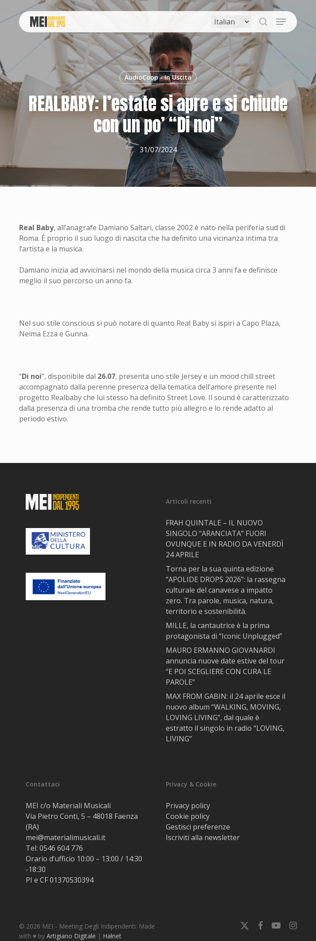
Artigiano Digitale (71, 936)
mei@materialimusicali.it (65, 837)
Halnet (112, 936)
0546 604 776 (61, 848)
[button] (281, 21)
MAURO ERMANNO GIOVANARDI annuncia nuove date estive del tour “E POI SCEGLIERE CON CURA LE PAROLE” (225, 666)
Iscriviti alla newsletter (203, 837)
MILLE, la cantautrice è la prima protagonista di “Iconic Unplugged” (224, 631)
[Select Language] (231, 21)
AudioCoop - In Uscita (158, 77)
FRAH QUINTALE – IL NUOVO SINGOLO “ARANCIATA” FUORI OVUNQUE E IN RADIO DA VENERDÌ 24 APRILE (225, 538)
